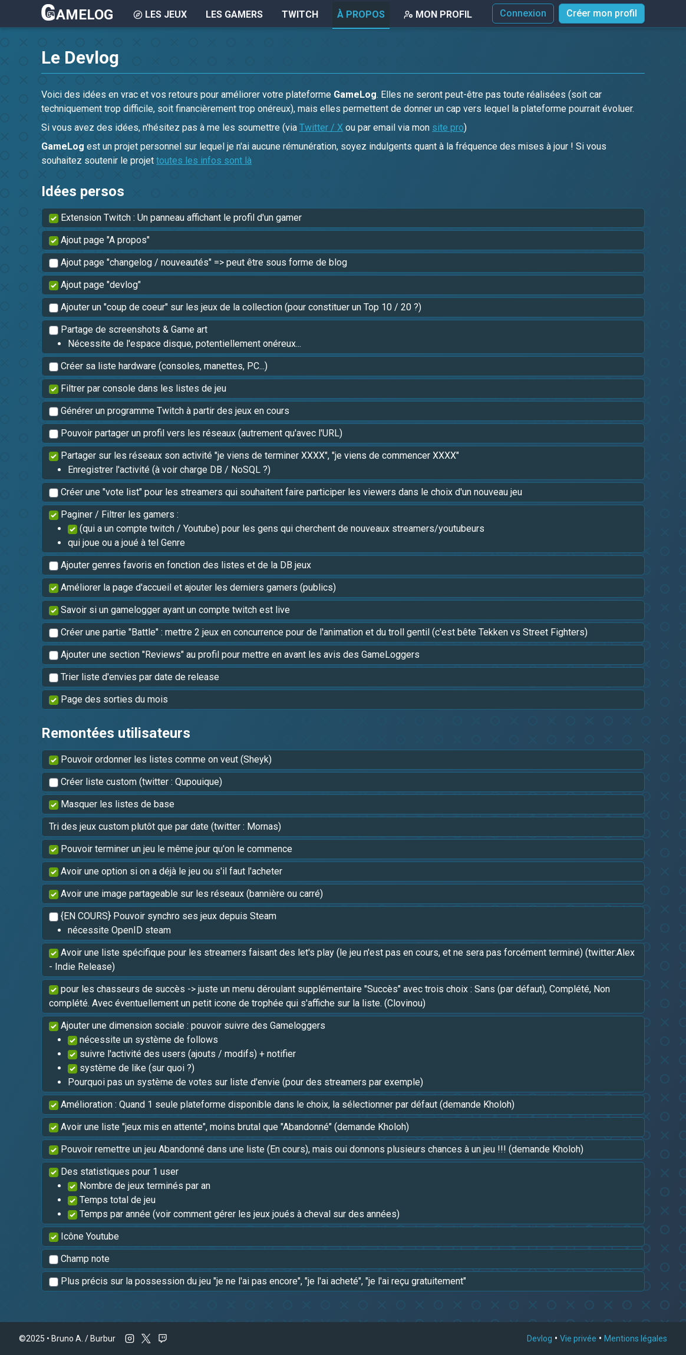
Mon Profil (438, 14)
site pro (448, 127)
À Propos (361, 14)
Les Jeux (160, 14)
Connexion (523, 13)
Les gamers (234, 14)
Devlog (539, 1338)
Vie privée (578, 1338)
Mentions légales (635, 1338)
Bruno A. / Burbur (83, 1338)
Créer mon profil (601, 13)
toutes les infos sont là (204, 160)
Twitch (300, 14)
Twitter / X (321, 127)
